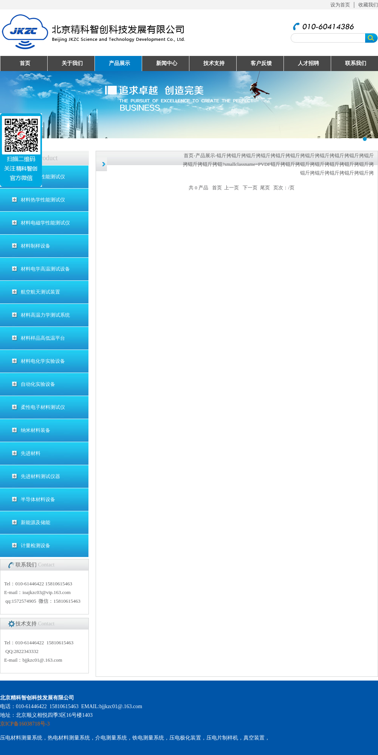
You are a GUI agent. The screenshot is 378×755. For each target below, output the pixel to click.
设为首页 (340, 5)
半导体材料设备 (38, 499)
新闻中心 (166, 63)
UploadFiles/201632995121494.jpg (189, 104)
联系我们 (355, 63)
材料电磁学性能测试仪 (45, 223)
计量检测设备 (35, 545)
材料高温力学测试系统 (45, 315)
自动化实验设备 (38, 384)
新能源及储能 (35, 522)
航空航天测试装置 (40, 292)
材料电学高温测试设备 (45, 269)
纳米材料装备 (35, 430)
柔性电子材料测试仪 (43, 407)
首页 (25, 63)
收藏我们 (368, 5)
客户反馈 (261, 63)
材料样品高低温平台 (43, 338)
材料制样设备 (35, 246)
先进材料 (30, 453)
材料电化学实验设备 (43, 361)
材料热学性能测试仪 (43, 200)
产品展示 (119, 63)
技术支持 (214, 63)
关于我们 (72, 63)
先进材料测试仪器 (40, 476)
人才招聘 (308, 63)
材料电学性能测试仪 (43, 176)
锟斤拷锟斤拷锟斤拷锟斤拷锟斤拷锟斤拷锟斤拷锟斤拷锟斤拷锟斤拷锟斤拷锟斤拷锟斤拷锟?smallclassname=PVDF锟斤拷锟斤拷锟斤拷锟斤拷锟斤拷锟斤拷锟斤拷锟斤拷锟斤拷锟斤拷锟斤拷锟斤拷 (278, 164)
